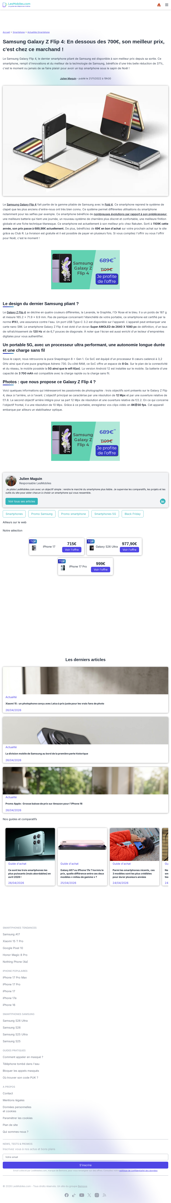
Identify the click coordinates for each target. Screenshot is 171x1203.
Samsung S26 (12, 1027)
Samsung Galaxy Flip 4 (22, 204)
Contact (8, 1093)
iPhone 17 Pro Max (15, 977)
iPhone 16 (9, 1005)
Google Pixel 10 (13, 948)
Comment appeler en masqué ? (23, 1057)
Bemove (82, 1186)
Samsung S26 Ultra (15, 1020)
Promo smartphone (73, 514)
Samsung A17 (11, 934)
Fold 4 (109, 204)
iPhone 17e (9, 998)
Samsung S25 (12, 1041)
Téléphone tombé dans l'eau (21, 1064)
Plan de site (10, 1125)
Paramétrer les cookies (17, 1118)
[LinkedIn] (163, 501)
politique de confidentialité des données (138, 1170)
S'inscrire (85, 1165)
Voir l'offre (72, 549)
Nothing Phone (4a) (15, 961)
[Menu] (166, 5)
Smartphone (19, 32)
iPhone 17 (9, 991)
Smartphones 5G (105, 514)
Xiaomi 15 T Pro (13, 941)
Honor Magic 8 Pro (15, 955)
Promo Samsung (42, 514)
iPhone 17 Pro (11, 984)
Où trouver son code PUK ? (20, 1077)
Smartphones (14, 514)
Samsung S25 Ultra (15, 1034)
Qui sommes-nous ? (15, 1131)
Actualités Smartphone (38, 32)
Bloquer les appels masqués (21, 1070)
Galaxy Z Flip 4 (16, 312)
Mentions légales (13, 1100)
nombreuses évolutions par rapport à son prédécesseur (130, 214)
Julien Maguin (68, 78)
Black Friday (133, 514)
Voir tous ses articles (21, 501)
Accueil (6, 32)
